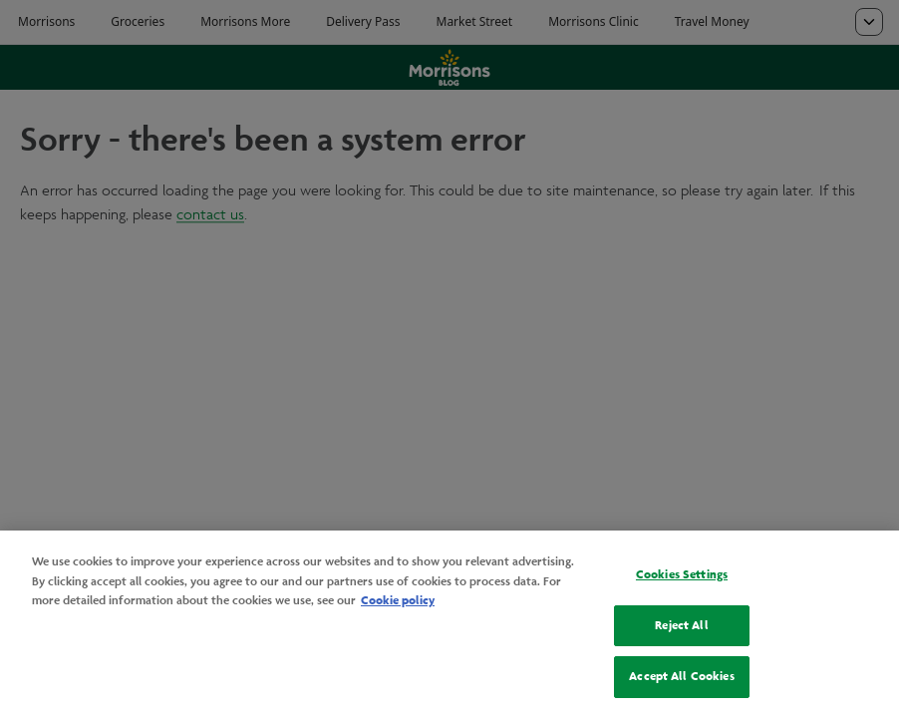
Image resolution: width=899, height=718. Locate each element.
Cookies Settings (682, 574)
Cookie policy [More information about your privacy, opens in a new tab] (398, 600)
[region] (449, 624)
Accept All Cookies (681, 676)
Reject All (681, 625)
